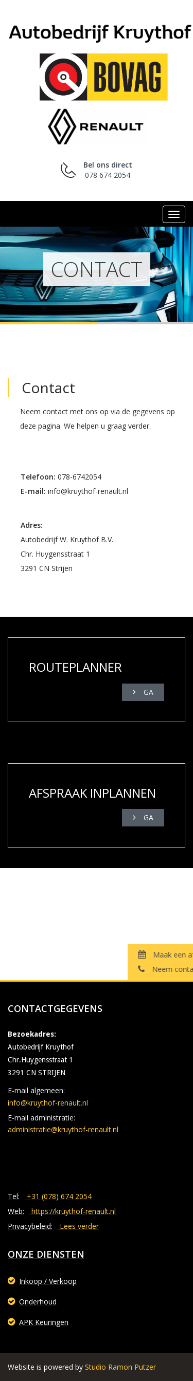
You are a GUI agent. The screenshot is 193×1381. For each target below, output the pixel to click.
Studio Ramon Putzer (120, 1367)
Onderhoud (32, 1301)
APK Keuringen (38, 1322)
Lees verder (79, 1226)
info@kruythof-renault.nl (48, 1103)
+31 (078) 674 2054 (59, 1196)
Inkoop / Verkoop (42, 1281)
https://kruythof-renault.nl (73, 1211)
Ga (143, 692)
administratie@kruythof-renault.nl (63, 1129)
